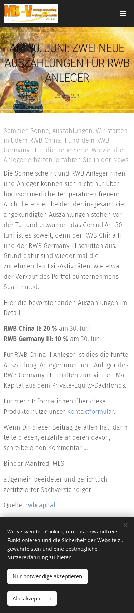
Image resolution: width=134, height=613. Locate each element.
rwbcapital (40, 505)
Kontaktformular (90, 412)
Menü (123, 13)
